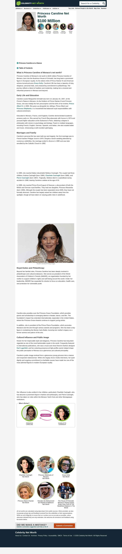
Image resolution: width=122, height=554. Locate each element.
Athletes (19, 8)
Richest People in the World (84, 8)
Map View (97, 8)
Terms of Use (67, 535)
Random (103, 8)
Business (28, 8)
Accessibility (52, 535)
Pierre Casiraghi (23, 178)
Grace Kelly (38, 83)
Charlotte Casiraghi (52, 175)
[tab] (45, 63)
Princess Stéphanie (24, 108)
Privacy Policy (42, 535)
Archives (34, 535)
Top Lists (71, 8)
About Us (18, 535)
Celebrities (37, 8)
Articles (56, 8)
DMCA (60, 535)
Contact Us (26, 535)
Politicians (47, 8)
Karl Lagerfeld (22, 348)
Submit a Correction (64, 526)
